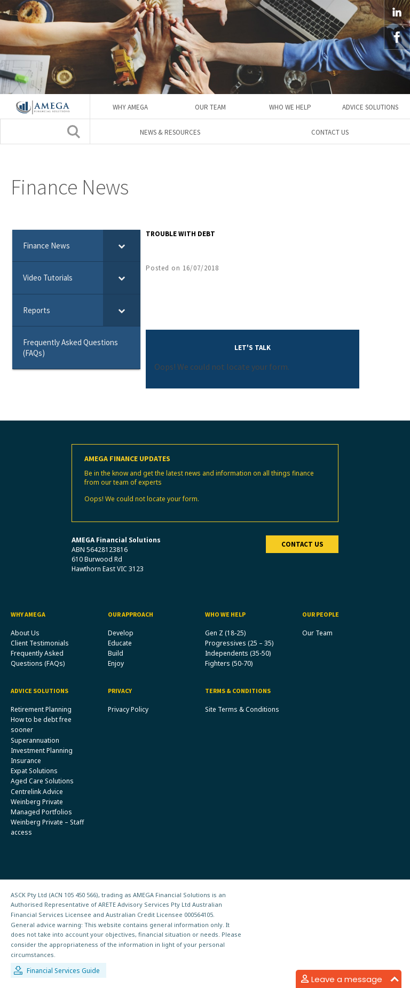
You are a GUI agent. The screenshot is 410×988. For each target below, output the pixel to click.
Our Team (210, 107)
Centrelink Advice (37, 791)
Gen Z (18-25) (225, 632)
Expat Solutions (34, 771)
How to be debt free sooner (41, 725)
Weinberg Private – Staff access (47, 827)
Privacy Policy (128, 709)
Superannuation (35, 740)
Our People (320, 614)
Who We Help (290, 107)
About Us (25, 632)
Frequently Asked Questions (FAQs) (38, 658)
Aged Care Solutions (42, 781)
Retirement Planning (41, 709)
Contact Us (330, 132)
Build (115, 653)
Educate (120, 643)
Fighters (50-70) (229, 663)
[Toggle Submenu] (121, 246)
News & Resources (170, 132)
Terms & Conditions (238, 691)
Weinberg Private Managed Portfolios (41, 806)
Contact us (302, 544)
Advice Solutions (370, 107)
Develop (120, 632)
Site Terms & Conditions (242, 709)
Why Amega (130, 107)
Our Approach (130, 614)
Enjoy (116, 663)
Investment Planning (42, 750)
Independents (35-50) (238, 653)
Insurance (26, 760)
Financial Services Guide (63, 971)
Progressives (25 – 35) (239, 643)
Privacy (120, 691)
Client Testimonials (40, 643)
